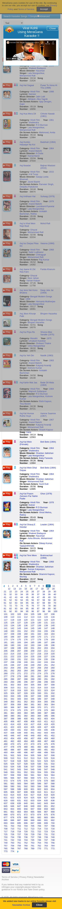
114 (39, 617)
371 (46, 707)
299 (46, 682)
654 (12, 809)
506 (39, 755)
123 (46, 620)
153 (32, 631)
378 (39, 710)
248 (26, 665)
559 (19, 775)
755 (46, 843)
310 (12, 687)
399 (19, 718)
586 (39, 783)
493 (5, 752)
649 (32, 806)
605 (5, 792)
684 (53, 817)
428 (53, 727)
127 (19, 622)
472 (26, 744)
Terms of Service (10, 877)
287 (19, 679)
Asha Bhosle (34, 538)
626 (39, 797)
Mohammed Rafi (35, 481)
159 (19, 634)
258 (39, 668)
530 (39, 764)
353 (32, 701)
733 (5, 837)
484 (53, 747)
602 (39, 789)
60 (55, 600)
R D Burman (42, 507)
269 (5, 673)
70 (55, 603)
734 (12, 837)
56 (32, 600)
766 (12, 848)
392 (26, 716)
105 (32, 614)
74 (21, 605)
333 (5, 696)
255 (19, 668)
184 (26, 642)
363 (46, 704)
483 (46, 747)
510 (12, 758)
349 (5, 701)
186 (39, 642)
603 (46, 789)
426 (39, 727)
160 (26, 634)
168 (26, 637)
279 (19, 676)
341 (5, 699)
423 (19, 727)
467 (46, 741)
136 (26, 625)
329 (32, 693)
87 (38, 608)
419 (46, 724)
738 (39, 837)
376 (26, 710)
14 (20, 589)
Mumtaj (23, 576)
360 (26, 704)
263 (19, 670)
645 (5, 806)
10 (48, 586)
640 (26, 803)
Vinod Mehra (45, 512)
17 (37, 589)
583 (19, 783)
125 (5, 622)
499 (46, 752)
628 (53, 797)
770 (39, 848)
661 (5, 812)
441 (32, 732)
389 (5, 716)
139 (46, 625)
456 (26, 738)
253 (5, 668)
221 (5, 656)
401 (32, 718)
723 (46, 831)
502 (12, 755)
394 (39, 716)
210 (39, 651)
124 (53, 620)
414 (12, 724)
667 (46, 812)
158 (12, 634)
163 (46, 634)
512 (26, 758)
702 (12, 826)
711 (19, 828)
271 (19, 673)
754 (39, 843)
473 (32, 744)
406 (12, 721)
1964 (51, 448)
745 (32, 840)
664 (26, 812)
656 (26, 809)
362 (39, 704)
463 (19, 741)
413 (5, 724)
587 (46, 783)
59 (49, 600)
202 (39, 648)
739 (46, 837)
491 (46, 749)
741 (5, 840)
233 (32, 659)
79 (49, 605)
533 (5, 766)
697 (32, 823)
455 (19, 738)
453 (5, 738)
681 (32, 817)
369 (32, 707)
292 (53, 679)
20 (53, 589)
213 (5, 653)
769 (32, 848)
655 (19, 809)
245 (5, 665)
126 (12, 622)
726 (12, 834)
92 (10, 611)
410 (39, 721)
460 (53, 738)
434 (39, 730)
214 (12, 653)
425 (32, 727)
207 (19, 651)
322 (39, 690)
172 (53, 637)
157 (5, 634)
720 (26, 831)
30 (55, 591)
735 (19, 837)
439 (19, 732)
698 (39, 823)
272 (26, 673)
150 (12, 631)
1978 (51, 502)
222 (12, 656)
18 (42, 589)
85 (27, 608)
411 (46, 721)
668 (53, 812)
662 (12, 812)
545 (32, 769)
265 (32, 670)
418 (39, 724)
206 (12, 651)
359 (19, 704)
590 (12, 786)
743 (19, 840)
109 (5, 617)
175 (19, 639)
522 (39, 761)
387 (46, 713)
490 (39, 749)
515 (46, 758)
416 (26, 724)
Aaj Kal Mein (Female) (26, 443)
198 (12, 648)
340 (53, 696)
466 (39, 741)
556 (53, 772)
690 (39, 820)
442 (39, 732)
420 (53, 724)
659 (46, 809)
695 (19, 823)
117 (5, 620)
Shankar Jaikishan (44, 453)
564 (53, 775)
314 (39, 687)
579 (46, 780)
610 (39, 792)
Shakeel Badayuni (37, 533)
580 (53, 780)
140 (53, 625)
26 (32, 591)
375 (19, 710)
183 (19, 642)
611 (46, 792)
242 (39, 662)
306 (39, 684)
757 (5, 845)
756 (53, 843)
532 (53, 764)
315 (46, 687)
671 (19, 814)
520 (26, 761)
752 (26, 843)
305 (32, 684)
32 (10, 594)
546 (39, 769)
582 (12, 783)
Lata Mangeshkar (36, 455)
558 (12, 775)
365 (5, 707)
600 (26, 789)
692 (53, 820)
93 (16, 611)
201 (32, 648)
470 (12, 744)
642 (39, 803)
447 (19, 735)
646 (12, 806)
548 (53, 769)
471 (19, 744)
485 (5, 749)
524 (53, 761)
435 (46, 730)
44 (21, 597)
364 (53, 704)
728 (26, 834)
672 (26, 814)
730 (39, 834)
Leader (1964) (47, 524)
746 (39, 840)
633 (32, 800)
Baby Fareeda (46, 458)
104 (26, 614)
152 (26, 631)
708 (53, 826)
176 (26, 639)
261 (5, 670)
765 (5, 848)
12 (9, 589)
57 (38, 600)
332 (53, 693)
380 (53, 710)
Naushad (40, 536)
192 (26, 645)
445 (5, 735)
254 (12, 668)
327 (19, 693)
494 (12, 752)
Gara (28, 432)
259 (46, 668)
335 (19, 696)
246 (12, 665)
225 (32, 656)
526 (12, 764)
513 (32, 758)
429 (5, 730)
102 (12, 614)
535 (19, 766)
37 (38, 594)
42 (10, 597)
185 (32, 642)
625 (32, 797)
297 (32, 682)
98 (43, 611)
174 (12, 639)
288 (26, 679)
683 (46, 817)
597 (5, 789)
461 (5, 741)
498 (39, 752)
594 (39, 786)
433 (32, 730)
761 (32, 845)
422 (12, 727)
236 (53, 659)
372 (53, 707)
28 (43, 591)
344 (26, 699)
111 (19, 617)
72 (10, 605)
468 (53, 741)
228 (53, 656)
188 (53, 642)
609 (32, 792)
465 (32, 741)
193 (32, 645)
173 (5, 639)
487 (19, 749)
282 (39, 676)
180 (53, 639)
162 (39, 634)
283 (46, 676)
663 (19, 812)
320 (26, 690)
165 (5, 637)
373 (5, 710)
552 (26, 772)
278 (12, 676)
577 (32, 780)
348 (53, 699)
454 (12, 738)
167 (19, 637)
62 (10, 603)
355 (46, 701)
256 (26, 668)
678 (12, 817)
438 (12, 732)
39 (49, 594)
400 (26, 718)
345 (32, 699)
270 (12, 673)
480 (26, 747)
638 (12, 803)
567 (19, 778)
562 (39, 775)
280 (26, 676)
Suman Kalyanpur (36, 569)
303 (19, 684)
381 (5, 713)
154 (39, 631)
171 (46, 637)
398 (12, 718)
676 (53, 814)
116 (53, 617)
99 (49, 611)
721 (32, 831)
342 (12, 699)
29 (49, 591)
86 (32, 608)
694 (12, 823)
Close (52, 28)
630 (12, 800)
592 (26, 786)
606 (12, 792)
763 (46, 845)
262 (12, 670)
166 (12, 637)
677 (5, 817)
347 (46, 699)
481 (32, 747)
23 (16, 591)
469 (5, 744)
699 (46, 823)
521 (32, 761)
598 (12, 789)
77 (38, 605)
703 (19, 826)
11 (54, 586)
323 (46, 690)
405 (5, 721)
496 (26, 752)
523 (46, 761)
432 (26, 730)
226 (39, 656)
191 (19, 645)
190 (12, 645)
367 (19, 707)
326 (12, 693)
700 (53, 823)
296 (26, 682)
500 (53, 752)
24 (21, 591)
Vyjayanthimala (27, 546)
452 (53, 735)
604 (53, 789)
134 (12, 625)
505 (32, 755)
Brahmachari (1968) (46, 556)
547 (46, 769)
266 (39, 670)
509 (5, 758)
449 (32, 735)
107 (46, 614)
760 (26, 845)
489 (32, 749)
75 (27, 605)
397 (5, 718)
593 (32, 786)
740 (53, 837)
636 (53, 800)
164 (53, 634)
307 (46, 684)
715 (46, 828)
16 (31, 589)
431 (19, 730)
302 (12, 684)
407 (19, 721)
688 (26, 820)
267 (46, 670)
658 (39, 809)
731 (46, 834)
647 (19, 806)
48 (43, 597)
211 (46, 651)
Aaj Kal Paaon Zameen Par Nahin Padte (29, 496)
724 (53, 831)
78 (43, 605)
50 (55, 597)
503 (19, 755)
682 (39, 817)
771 (46, 848)
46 (32, 597)
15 (25, 589)
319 (19, 690)
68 (43, 603)
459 (46, 738)
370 (39, 707)
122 (39, 620)
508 (53, 755)
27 (38, 591)
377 (32, 710)
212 (53, 651)
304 (26, 684)
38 (43, 594)
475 (46, 744)
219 (46, 653)
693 (5, 823)
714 (39, 828)
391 (19, 716)
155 (46, 631)
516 (53, 758)
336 (26, 696)
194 (39, 645)
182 (12, 642)
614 (12, 795)
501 (5, 755)
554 (39, 772)
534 (12, 766)
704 (26, 826)
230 (12, 659)
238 (12, 662)
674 (39, 814)
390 (12, 716)
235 (46, 659)
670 (12, 814)
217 (32, 653)
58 (43, 600)
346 (39, 699)
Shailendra (34, 450)
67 (38, 603)
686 (12, 820)
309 (5, 687)
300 (53, 682)
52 (10, 600)
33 (16, 594)
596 (53, 786)
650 (39, 806)
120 (26, 620)
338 (39, 696)
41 (5, 597)
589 (5, 786)
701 (5, 826)
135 (19, 625)
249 (32, 665)
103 (19, 614)
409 (32, 721)
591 (19, 786)
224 (26, 656)
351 (19, 701)
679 (19, 817)
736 (26, 837)
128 (26, 622)
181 (5, 642)
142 (12, 628)
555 (46, 772)
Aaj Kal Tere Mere (28, 555)
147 (46, 628)
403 (46, 718)
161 (32, 634)
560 (26, 775)
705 (32, 826)
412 (53, 721)
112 (26, 617)
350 (12, 701)
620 (53, 795)
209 (32, 651)
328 (26, 693)
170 (39, 637)
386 (39, 713)
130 (39, 622)
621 (5, 797)
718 (12, 831)
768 (26, 848)
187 (46, 642)
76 (32, 605)
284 (53, 676)
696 (26, 823)
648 (26, 806)
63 (16, 603)
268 (53, 670)
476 (53, 744)
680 (26, 817)
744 (26, 840)
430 (12, 730)
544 (26, 769)
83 (16, 608)
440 (26, 732)
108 (53, 614)
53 (16, 600)
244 (53, 662)
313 (32, 687)
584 (26, 783)
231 (19, 659)
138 (39, 625)
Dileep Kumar (45, 543)
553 (32, 772)
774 (12, 851)
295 (19, 682)
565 (5, 778)
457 (32, 738)
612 (53, 792)
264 (26, 670)
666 (39, 812)
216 (26, 653)
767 (19, 848)
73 (16, 605)
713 (32, 828)
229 (5, 659)
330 (39, 693)
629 (5, 800)
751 (19, 843)
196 (53, 645)
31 (5, 594)
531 (46, 764)
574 (12, 780)
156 (53, 631)
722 (39, 831)
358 (12, 704)
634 (39, 800)
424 (26, 727)
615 (19, 795)
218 (39, 653)
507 (46, 755)
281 (32, 676)
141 (5, 628)
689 (32, 820)
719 (19, 831)
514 (39, 758)
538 (39, 766)
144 (26, 628)
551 (19, 772)
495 (19, 752)
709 (5, 828)
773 (5, 851)
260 (53, 668)
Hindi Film (35, 448)
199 (19, 648)
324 (53, 690)
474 (39, 744)
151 (19, 631)
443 (46, 732)
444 (53, 732)
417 (32, 724)
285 (5, 679)
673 (32, 814)
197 (5, 648)
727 (19, 834)
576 (26, 780)
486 (12, 749)
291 (46, 679)
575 (19, 780)
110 (12, 617)
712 (26, 828)
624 (26, 797)
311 (19, 687)
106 (39, 614)
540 (53, 766)
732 (53, 834)
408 (26, 721)
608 (26, 792)
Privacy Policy (26, 877)
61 (5, 603)
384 (26, 713)
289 (32, 679)
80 (55, 605)
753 (32, 843)
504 (26, 755)
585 (32, 783)
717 (5, 831)
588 (53, 783)
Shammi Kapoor (46, 574)
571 (46, 778)
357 (5, 704)
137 (32, 625)
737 (32, 837)
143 (19, 628)
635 (46, 800)
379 (46, 710)
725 (5, 834)
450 (39, 735)
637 (5, 803)
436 (53, 730)
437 (5, 732)
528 (26, 764)
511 (19, 758)
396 (53, 716)
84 (21, 608)
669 (5, 814)
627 (46, 797)
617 (32, 795)
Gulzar (32, 505)
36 (32, 594)
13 (14, 589)
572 (53, 778)
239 (19, 662)
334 (12, 696)
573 (5, 780)
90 (55, 608)
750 (12, 843)
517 (5, 761)
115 (46, 617)
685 (5, 820)
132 (53, 622)
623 (19, 797)
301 (5, 684)
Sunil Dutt (43, 484)
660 (53, 809)
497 (32, 752)
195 (46, 645)
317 (5, 690)
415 (19, 724)
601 (32, 789)
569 (32, 778)
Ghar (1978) (46, 493)
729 (32, 834)
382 (12, 713)
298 (39, 682)
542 (12, 769)
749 (5, 843)
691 (46, 820)
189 (5, 645)
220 (53, 653)
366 (12, 707)
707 (46, 826)
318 (12, 690)
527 (19, 764)
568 (26, 778)
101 (5, 614)
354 (39, 701)
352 (26, 701)
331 (46, 693)
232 (26, 659)
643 (46, 803)
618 (39, 795)
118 (12, 620)
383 (19, 713)
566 (12, 778)
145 (32, 628)
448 (26, 735)
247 (19, 665)
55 (27, 600)
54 (21, 600)
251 (46, 665)
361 (32, 704)
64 (21, 603)
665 (32, 812)
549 (5, 772)
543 (19, 769)
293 (5, 682)
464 (26, 741)
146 (39, 628)
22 (10, 591)
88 (43, 608)
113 (32, 617)
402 (39, 718)
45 (27, 597)
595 (46, 786)
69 (49, 603)
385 (32, 713)
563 (46, 775)
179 (46, 639)
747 (46, 840)
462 (12, 741)
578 (39, 780)
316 (53, 687)
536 (26, 766)
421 (5, 727)
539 (46, 766)
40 (55, 594)
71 (5, 605)
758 (12, 845)
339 (46, 696)
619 (46, 795)
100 (55, 611)
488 (26, 749)
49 (49, 597)
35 (27, 594)
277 (5, 676)
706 (39, 826)
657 (32, 809)
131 (46, 622)
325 (5, 693)
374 (12, 710)
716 (53, 828)
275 (46, 673)
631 (19, 800)
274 (39, 673)
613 (5, 795)
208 (26, 651)
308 (53, 684)
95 (27, 611)
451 (46, 735)
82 (10, 608)
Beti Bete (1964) (48, 442)
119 (19, 620)
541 (5, 769)
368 (26, 707)
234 (39, 659)
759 (19, 845)
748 (53, 840)
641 (32, 803)
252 (53, 665)
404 (53, 718)
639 (19, 803)
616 (26, 795)
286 (12, 679)
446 (12, 735)
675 (46, 814)
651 (46, 806)
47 (38, 597)
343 (19, 699)
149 (5, 631)
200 (26, 648)
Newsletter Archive (21, 905)
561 (32, 775)
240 (26, 662)
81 (5, 608)
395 (46, 716)
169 (32, 637)
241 (32, 662)
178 (39, 639)
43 (16, 597)
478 (12, 747)
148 (53, 628)
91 (5, 611)
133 (5, 625)
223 (19, 656)
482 (39, 747)
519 (19, 761)
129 (32, 622)
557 (5, 775)
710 (12, 828)
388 (53, 713)
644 (53, 803)
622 (12, 797)
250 (39, 665)
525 (5, 764)
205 (5, 651)
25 (27, 591)
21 (5, 591)
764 (53, 845)
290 (39, 679)
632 (26, 800)
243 (46, 662)
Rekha (23, 515)
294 (12, 682)
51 (5, 600)
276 (53, 673)
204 (53, 648)
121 (32, 620)
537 (32, 766)
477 (5, 747)
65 (27, 603)
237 (5, 662)
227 (46, 656)
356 (53, 701)
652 (53, 806)
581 (5, 783)
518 (12, 761)
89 (49, 608)
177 (32, 639)
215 (19, 653)
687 (19, 820)
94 (21, 611)
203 (46, 648)
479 (19, 747)
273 (32, 673)
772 (53, 848)
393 (32, 716)
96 (32, 611)
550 (12, 772)
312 (26, 687)
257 (32, 668)
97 (38, 611)
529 (32, 764)
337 (32, 696)
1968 (51, 561)
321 (32, 690)
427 (46, 727)
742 (12, 840)
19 (48, 589)
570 (39, 778)
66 (32, 603)
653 (5, 809)
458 (39, 738)
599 (19, 789)
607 (19, 792)
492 (53, 749)
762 (39, 845)
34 (21, 594)
